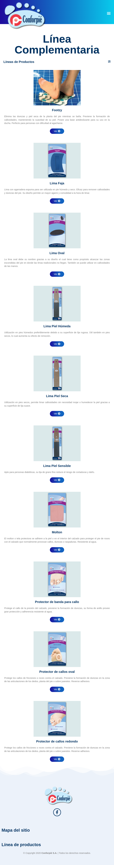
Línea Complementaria (57, 44)
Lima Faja (57, 183)
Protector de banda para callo (57, 602)
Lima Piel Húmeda (56, 326)
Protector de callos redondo (57, 741)
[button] (109, 13)
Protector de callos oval (57, 671)
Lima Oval (57, 253)
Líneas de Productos (18, 62)
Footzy (57, 110)
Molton (57, 532)
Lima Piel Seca (57, 396)
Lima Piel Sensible (57, 466)
